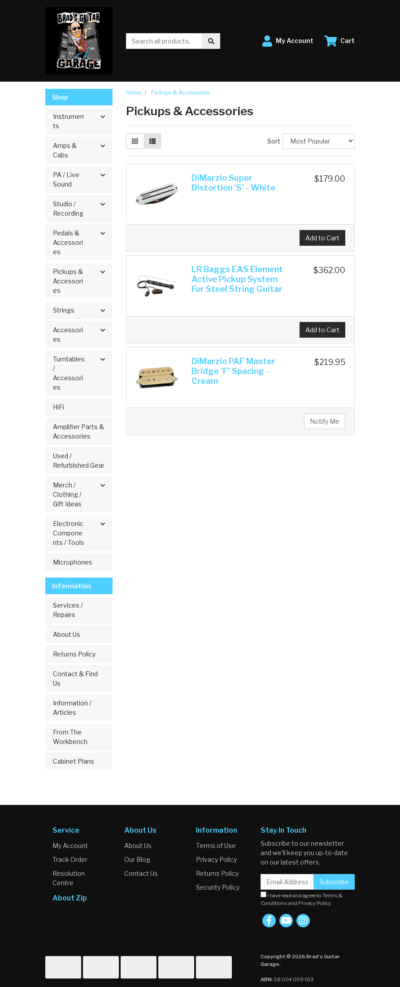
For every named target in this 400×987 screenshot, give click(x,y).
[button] (287, 41)
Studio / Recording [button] (68, 208)
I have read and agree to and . (302, 898)
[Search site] (211, 41)
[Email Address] (287, 882)
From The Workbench (70, 736)
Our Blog (137, 859)
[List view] (152, 141)
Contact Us (141, 873)
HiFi (58, 407)
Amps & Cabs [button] (65, 150)
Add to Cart (322, 238)
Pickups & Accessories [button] (68, 281)
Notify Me (324, 421)
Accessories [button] (68, 334)
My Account (70, 845)
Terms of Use (216, 845)
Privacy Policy (216, 859)
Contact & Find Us (75, 678)
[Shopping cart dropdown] (339, 41)
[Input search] (164, 41)
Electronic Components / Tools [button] (68, 533)
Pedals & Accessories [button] (68, 242)
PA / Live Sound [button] (66, 179)
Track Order (69, 859)
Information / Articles (72, 707)
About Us (66, 634)
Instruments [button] (68, 121)
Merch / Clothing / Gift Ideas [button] (67, 494)
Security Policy (217, 887)
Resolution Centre (68, 878)
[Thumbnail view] (135, 141)
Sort (273, 141)
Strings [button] (63, 310)
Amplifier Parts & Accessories (78, 431)
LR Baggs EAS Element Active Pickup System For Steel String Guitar (237, 279)
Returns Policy (74, 654)
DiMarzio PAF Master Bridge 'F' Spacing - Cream (233, 371)
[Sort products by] (319, 141)
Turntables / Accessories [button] (69, 373)
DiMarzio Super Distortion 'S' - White (233, 183)
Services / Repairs (68, 609)
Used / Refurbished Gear (78, 460)
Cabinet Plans (73, 761)
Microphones (72, 562)
